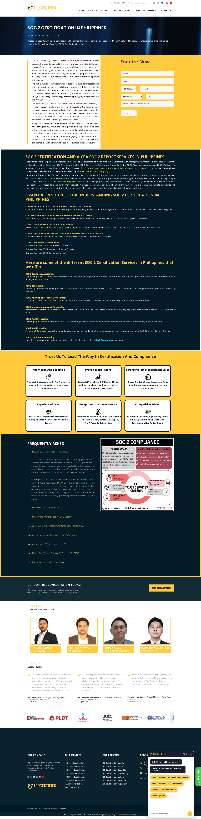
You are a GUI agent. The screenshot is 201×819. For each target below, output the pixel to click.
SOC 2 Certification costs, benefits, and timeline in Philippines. (145, 209)
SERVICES (43, 35)
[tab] (63, 453)
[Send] (190, 813)
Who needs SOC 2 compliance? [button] (43, 508)
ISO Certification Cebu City (114, 770)
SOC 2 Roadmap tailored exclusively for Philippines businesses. (119, 218)
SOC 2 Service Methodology (55, 253)
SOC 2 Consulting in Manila (94, 168)
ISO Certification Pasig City (114, 780)
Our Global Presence (145, 10)
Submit (128, 113)
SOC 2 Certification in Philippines (46, 459)
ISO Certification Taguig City (114, 784)
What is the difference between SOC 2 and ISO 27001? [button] (53, 553)
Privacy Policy (109, 815)
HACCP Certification (74, 784)
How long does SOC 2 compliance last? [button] (47, 544)
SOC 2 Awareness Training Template (59, 249)
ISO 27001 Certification (75, 777)
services (105, 10)
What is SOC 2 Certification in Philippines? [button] (48, 452)
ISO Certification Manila (113, 763)
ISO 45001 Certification (75, 770)
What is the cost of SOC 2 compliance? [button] (46, 562)
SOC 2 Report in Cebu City (145, 168)
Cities (128, 10)
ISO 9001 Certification (74, 763)
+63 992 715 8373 (119, 3)
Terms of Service (125, 815)
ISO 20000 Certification (75, 780)
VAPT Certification (73, 787)
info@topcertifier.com (137, 3)
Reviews (117, 10)
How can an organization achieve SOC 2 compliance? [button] (53, 535)
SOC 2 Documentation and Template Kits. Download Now (134, 227)
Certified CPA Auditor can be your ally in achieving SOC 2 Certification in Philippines (75, 236)
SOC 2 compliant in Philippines (52, 123)
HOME (30, 35)
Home (81, 10)
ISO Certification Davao (112, 766)
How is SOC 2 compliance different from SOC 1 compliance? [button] (56, 526)
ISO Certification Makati (113, 777)
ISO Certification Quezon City (115, 773)
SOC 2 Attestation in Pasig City (94, 171)
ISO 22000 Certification (75, 773)
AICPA (60, 483)
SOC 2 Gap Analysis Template (56, 245)
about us (92, 10)
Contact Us (165, 10)
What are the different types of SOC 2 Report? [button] (49, 517)
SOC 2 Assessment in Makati (120, 168)
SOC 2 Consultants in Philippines (61, 181)
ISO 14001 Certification (75, 766)
